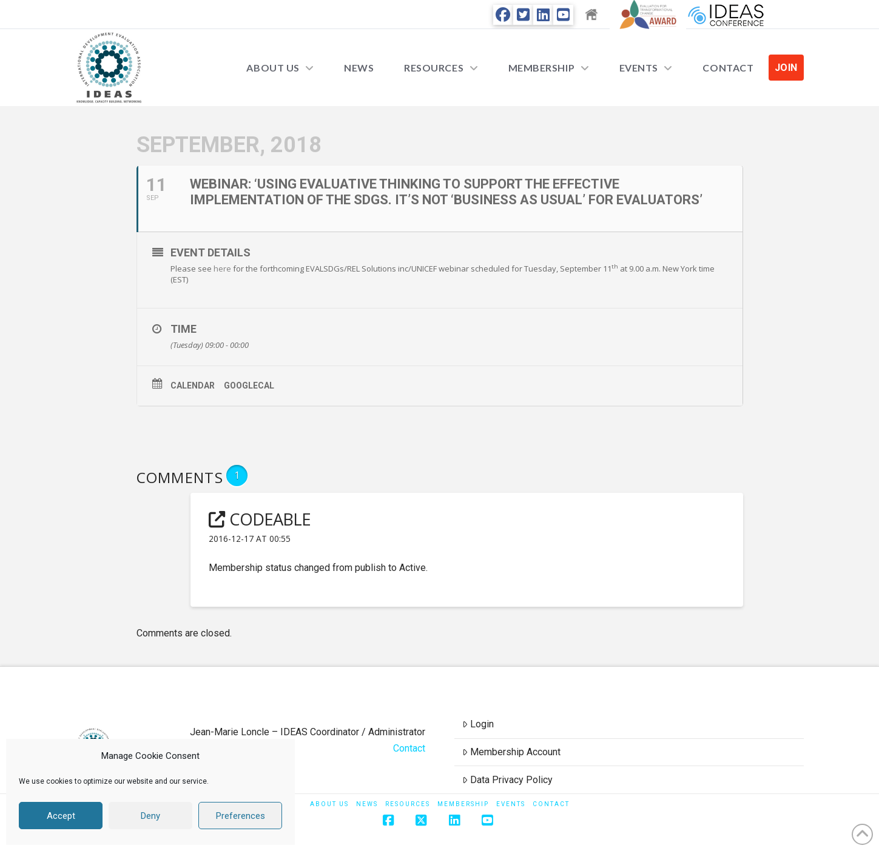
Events (510, 804)
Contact (409, 748)
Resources (407, 804)
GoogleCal (249, 385)
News (367, 804)
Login (478, 724)
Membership (463, 804)
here (222, 268)
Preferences (240, 815)
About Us (329, 804)
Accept (61, 815)
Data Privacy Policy (507, 780)
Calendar (192, 385)
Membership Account (511, 752)
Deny (150, 815)
